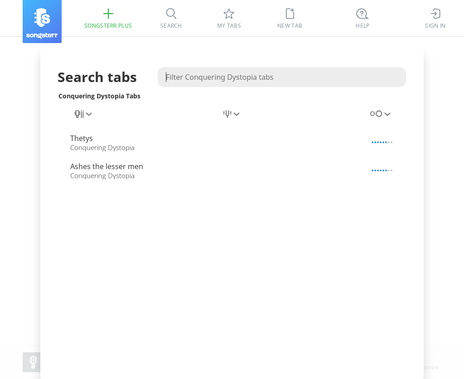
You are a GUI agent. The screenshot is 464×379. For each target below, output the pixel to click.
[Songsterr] (42, 21)
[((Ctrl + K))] (362, 18)
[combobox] (83, 119)
